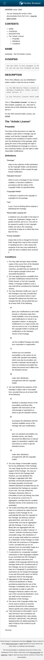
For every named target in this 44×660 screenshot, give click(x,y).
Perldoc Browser (30, 3)
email (21, 643)
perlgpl (7, 116)
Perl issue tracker (35, 652)
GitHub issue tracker (12, 643)
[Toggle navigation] (4, 3)
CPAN (20, 9)
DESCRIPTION (14, 34)
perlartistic (9, 9)
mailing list (4, 655)
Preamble (15, 39)
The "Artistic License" (16, 36)
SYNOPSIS (13, 31)
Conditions (16, 44)
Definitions (16, 41)
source (15, 9)
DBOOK (29, 641)
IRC (10, 655)
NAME (11, 29)
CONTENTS (12, 23)
